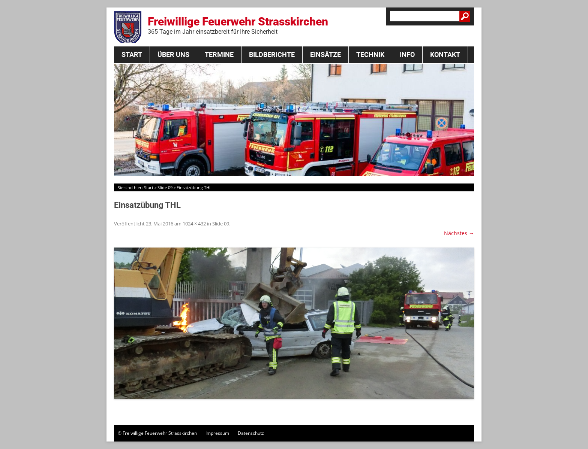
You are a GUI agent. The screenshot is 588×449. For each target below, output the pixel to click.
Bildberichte (272, 54)
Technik (370, 54)
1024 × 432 (194, 223)
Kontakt (445, 54)
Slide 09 (165, 187)
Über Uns (173, 54)
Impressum (217, 433)
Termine (219, 54)
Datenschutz (251, 433)
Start (132, 54)
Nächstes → (459, 233)
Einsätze (325, 54)
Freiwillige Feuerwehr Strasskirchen (238, 25)
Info (407, 54)
